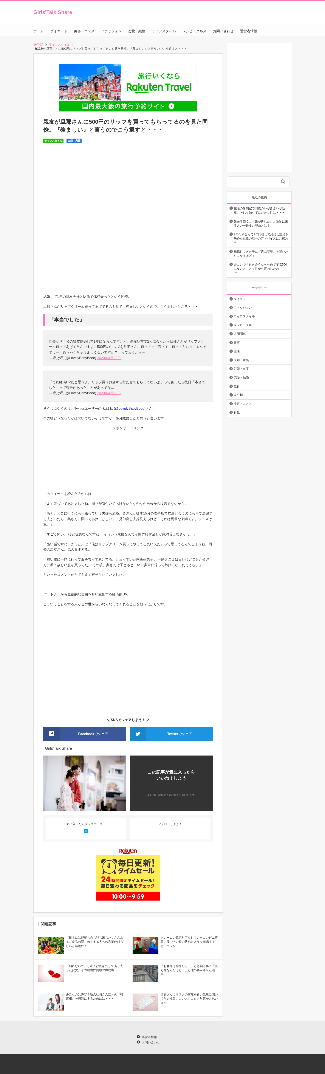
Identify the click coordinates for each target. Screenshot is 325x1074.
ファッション (111, 31)
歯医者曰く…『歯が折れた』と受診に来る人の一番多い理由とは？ (261, 223)
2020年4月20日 (109, 358)
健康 (237, 351)
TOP (38, 44)
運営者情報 (248, 31)
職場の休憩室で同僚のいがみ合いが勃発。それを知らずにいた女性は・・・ (259, 210)
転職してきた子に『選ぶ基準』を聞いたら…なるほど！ (261, 254)
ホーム (38, 31)
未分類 (238, 395)
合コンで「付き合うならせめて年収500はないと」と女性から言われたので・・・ (260, 269)
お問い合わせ (223, 31)
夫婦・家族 (74, 140)
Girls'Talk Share (52, 12)
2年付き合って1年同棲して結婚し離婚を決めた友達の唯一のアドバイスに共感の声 (261, 238)
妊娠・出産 (241, 368)
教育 (237, 386)
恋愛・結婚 (136, 31)
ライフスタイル (164, 31)
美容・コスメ (84, 31)
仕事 (237, 342)
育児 (237, 412)
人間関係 (240, 333)
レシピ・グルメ (194, 31)
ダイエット (58, 31)
